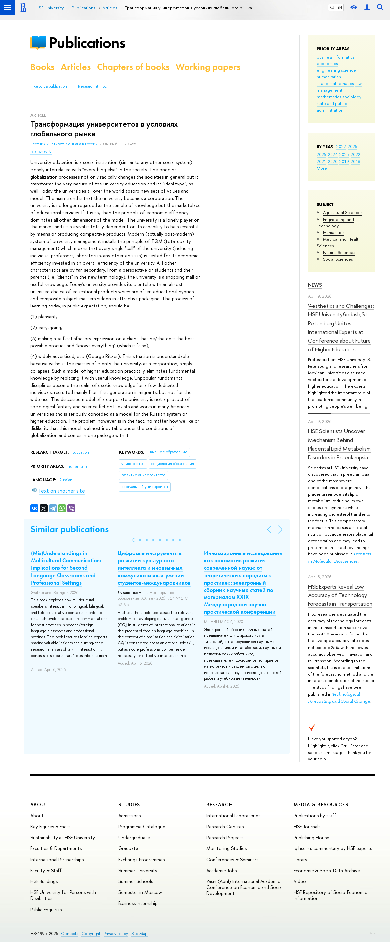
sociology (352, 97)
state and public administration (332, 107)
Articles (76, 67)
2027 (341, 146)
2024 (333, 154)
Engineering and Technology (335, 222)
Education (80, 452)
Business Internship (138, 903)
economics (327, 63)
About (39, 804)
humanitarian (329, 77)
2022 (355, 154)
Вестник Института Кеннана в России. (64, 144)
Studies (129, 804)
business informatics (335, 57)
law (358, 83)
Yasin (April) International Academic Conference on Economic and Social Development (244, 887)
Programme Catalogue (141, 826)
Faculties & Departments (56, 848)
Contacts (69, 933)
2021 (321, 161)
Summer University (137, 870)
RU (332, 7)
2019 (344, 161)
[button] (133, 540)
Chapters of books (133, 67)
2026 (352, 146)
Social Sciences (338, 259)
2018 (355, 161)
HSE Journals (307, 826)
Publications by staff (315, 815)
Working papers (208, 67)
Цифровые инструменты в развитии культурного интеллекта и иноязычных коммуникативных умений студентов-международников (154, 568)
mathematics (329, 97)
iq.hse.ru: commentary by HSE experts (333, 848)
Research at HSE (92, 86)
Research (219, 804)
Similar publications (69, 529)
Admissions (129, 815)
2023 (344, 154)
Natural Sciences (339, 252)
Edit (372, 932)
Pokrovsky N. (41, 151)
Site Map (139, 933)
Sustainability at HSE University (62, 837)
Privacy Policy (116, 933)
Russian (65, 480)
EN (340, 7)
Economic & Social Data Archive (327, 870)
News (315, 284)
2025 (321, 154)
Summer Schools (135, 881)
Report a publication (50, 86)
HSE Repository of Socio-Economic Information (330, 895)
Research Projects (224, 837)
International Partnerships (57, 859)
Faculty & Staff (46, 870)
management (329, 90)
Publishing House (311, 837)
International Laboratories (233, 815)
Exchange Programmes (141, 859)
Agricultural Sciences (342, 212)
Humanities (333, 232)
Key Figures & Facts (50, 826)
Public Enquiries (46, 909)
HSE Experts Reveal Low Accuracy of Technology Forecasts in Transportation (340, 595)
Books (42, 67)
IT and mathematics (335, 83)
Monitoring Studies (226, 848)
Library (300, 859)
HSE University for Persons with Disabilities (63, 895)
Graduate (128, 848)
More (322, 168)
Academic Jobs (221, 870)
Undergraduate (134, 837)
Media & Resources (321, 804)
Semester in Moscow (140, 892)
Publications (87, 42)
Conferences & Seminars (232, 859)
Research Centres (225, 826)
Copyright (90, 933)
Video (300, 881)
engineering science (336, 70)
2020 (333, 161)
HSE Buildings (44, 881)
